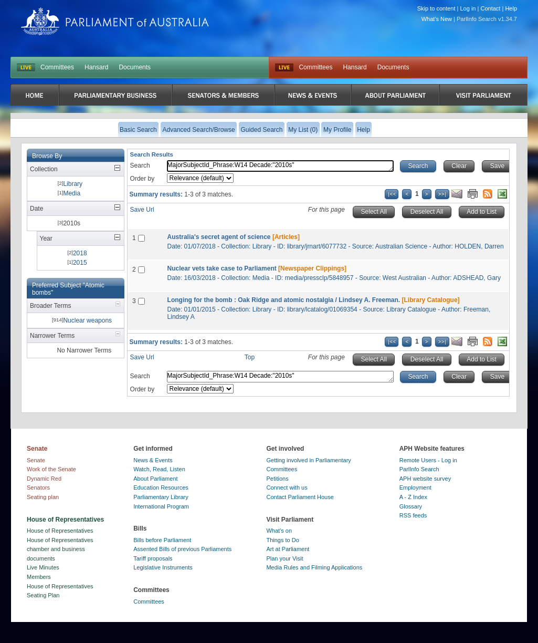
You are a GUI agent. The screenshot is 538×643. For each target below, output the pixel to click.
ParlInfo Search (419, 469)
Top (250, 357)
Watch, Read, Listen (159, 469)
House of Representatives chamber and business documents (60, 549)
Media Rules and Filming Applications (314, 567)
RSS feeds (413, 515)
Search (140, 165)
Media (71, 193)
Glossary (410, 506)
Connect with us (286, 487)
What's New (436, 19)
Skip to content (436, 8)
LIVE (26, 68)
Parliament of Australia (115, 21)
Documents (135, 67)
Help (511, 8)
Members (39, 577)
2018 (80, 253)
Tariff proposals (152, 558)
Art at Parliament (287, 549)
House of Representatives (60, 530)
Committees (57, 67)
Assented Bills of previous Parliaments (182, 549)
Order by (142, 178)
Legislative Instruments (163, 567)
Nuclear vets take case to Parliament (222, 268)
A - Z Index (413, 497)
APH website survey (425, 478)
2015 (80, 262)
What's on (279, 530)
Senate (36, 460)
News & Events (153, 460)
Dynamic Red (44, 478)
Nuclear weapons (87, 320)
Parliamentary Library (160, 497)
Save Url (142, 209)
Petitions (277, 478)
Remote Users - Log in (428, 460)
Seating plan (43, 497)
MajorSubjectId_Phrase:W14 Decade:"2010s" (280, 166)
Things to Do (282, 540)
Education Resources (160, 487)
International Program (161, 506)
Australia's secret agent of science (219, 237)
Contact (490, 8)
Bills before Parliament (162, 540)
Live (284, 68)
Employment (415, 487)
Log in (468, 8)
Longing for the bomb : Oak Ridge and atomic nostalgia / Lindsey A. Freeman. (283, 300)
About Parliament (155, 478)
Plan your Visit (284, 558)
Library (72, 184)
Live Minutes (43, 567)
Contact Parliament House (299, 497)
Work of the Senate (51, 469)
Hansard (96, 67)
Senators (38, 487)
